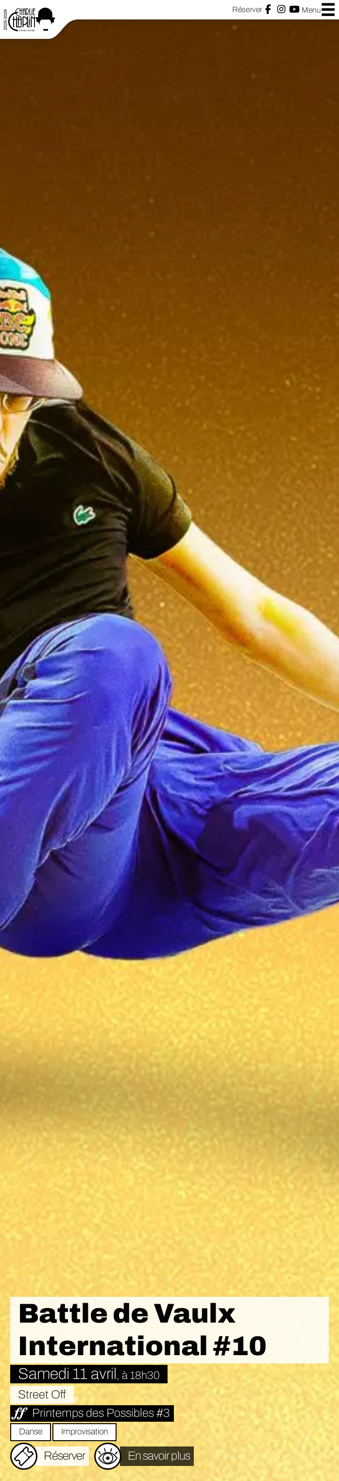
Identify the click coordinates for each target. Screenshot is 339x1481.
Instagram (281, 9)
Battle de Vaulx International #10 (142, 1330)
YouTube (294, 9)
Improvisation (84, 1431)
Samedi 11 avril (89, 1373)
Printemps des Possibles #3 (101, 1413)
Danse (30, 1431)
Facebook (268, 9)
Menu (319, 9)
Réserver (247, 9)
